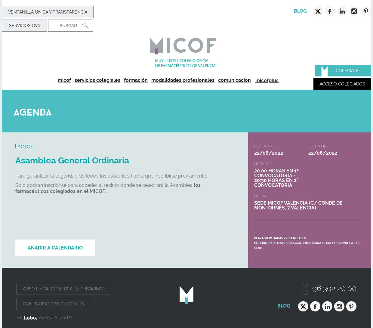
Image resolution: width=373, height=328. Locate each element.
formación (136, 80)
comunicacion (234, 80)
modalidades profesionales (182, 80)
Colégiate (347, 70)
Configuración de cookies (54, 304)
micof (64, 80)
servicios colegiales (97, 80)
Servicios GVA (24, 25)
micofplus (267, 80)
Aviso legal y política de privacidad (64, 288)
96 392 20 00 (334, 288)
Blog (300, 11)
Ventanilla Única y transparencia (47, 12)
